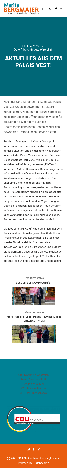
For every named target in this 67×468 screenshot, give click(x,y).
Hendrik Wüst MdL (33, 384)
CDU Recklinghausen (33, 388)
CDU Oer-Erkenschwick (33, 393)
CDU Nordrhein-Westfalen (33, 375)
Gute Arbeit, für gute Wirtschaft (33, 49)
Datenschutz (41, 463)
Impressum (25, 463)
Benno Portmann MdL (34, 379)
